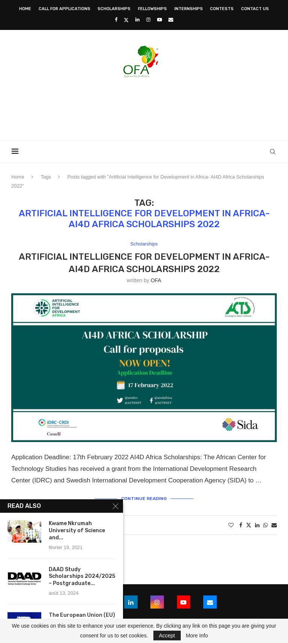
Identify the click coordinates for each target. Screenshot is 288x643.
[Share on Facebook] (240, 525)
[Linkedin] (137, 19)
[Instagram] (148, 19)
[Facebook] (116, 19)
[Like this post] (231, 525)
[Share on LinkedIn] (257, 525)
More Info (197, 635)
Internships (188, 8)
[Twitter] (126, 20)
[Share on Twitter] (248, 525)
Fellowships (152, 8)
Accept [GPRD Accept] (167, 636)
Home (25, 8)
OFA (156, 280)
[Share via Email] (274, 525)
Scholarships (114, 8)
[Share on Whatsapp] (265, 525)
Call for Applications (64, 8)
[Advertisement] (144, 107)
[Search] (273, 151)
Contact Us (255, 8)
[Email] (170, 19)
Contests (222, 8)
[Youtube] (159, 19)
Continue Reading (144, 498)
